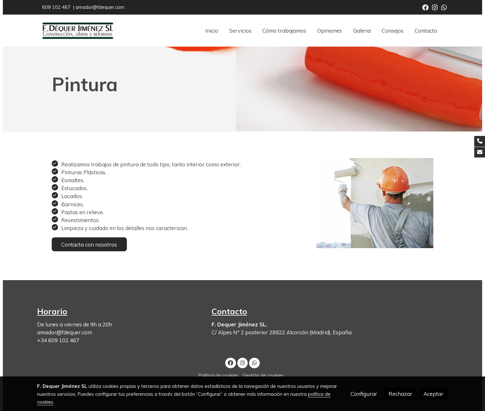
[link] (78, 30)
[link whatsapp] (444, 7)
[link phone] (479, 141)
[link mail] (479, 152)
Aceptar (433, 393)
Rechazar (400, 393)
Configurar (364, 393)
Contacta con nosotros (89, 244)
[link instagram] (435, 7)
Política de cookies (219, 375)
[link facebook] (425, 7)
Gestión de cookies (263, 375)
